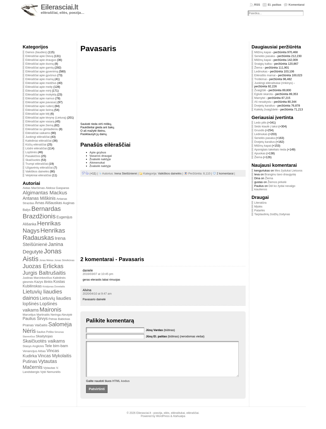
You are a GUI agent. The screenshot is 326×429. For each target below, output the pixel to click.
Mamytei (259, 98)
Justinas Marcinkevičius (37, 277)
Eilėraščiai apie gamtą (39, 67)
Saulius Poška (45, 332)
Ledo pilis (260, 122)
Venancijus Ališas (34, 351)
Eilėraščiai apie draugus (40, 60)
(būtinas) (160, 330)
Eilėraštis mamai (265, 75)
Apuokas (260, 153)
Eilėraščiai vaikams (37, 133)
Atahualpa (179, 422)
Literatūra (260, 202)
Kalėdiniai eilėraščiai (38, 140)
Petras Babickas (59, 319)
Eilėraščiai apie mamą (39, 79)
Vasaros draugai (100, 155)
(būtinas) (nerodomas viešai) (175, 336)
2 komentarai (225, 173)
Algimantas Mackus (45, 192)
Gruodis (259, 130)
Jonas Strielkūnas (64, 260)
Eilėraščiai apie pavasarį (41, 102)
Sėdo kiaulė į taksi (266, 126)
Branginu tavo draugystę (280, 174)
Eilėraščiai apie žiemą (39, 125)
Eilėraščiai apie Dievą (39, 56)
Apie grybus (97, 152)
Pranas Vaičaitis (35, 325)
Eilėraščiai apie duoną (39, 63)
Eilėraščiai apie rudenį (39, 106)
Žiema (258, 67)
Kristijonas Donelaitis (54, 286)
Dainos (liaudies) (36, 52)
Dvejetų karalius (264, 105)
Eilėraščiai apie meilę (39, 86)
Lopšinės (31, 152)
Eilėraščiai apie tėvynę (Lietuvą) (45, 117)
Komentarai (296, 4)
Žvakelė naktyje (100, 159)
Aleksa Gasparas (57, 188)
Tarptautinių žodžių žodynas (272, 214)
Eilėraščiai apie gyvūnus (40, 75)
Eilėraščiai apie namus (39, 98)
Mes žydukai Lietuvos (288, 170)
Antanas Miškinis (39, 198)
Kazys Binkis (43, 282)
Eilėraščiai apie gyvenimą (41, 71)
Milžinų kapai (262, 52)
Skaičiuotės (32, 160)
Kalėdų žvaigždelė (266, 109)
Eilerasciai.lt (59, 7)
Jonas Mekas (46, 260)
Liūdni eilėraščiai (36, 148)
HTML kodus (121, 387)
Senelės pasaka (264, 56)
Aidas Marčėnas (34, 188)
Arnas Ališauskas (48, 203)
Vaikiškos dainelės (37, 171)
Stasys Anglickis (33, 346)
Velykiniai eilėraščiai (38, 175)
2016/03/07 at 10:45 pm (98, 274)
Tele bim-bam (56, 346)
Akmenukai (97, 162)
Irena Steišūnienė (125, 173)
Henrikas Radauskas (44, 234)
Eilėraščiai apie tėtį (37, 113)
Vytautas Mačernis (40, 364)
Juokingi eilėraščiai (37, 136)
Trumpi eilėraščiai (36, 163)
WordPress (163, 422)
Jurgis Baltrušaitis (44, 273)
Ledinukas (260, 71)
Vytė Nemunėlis (50, 372)
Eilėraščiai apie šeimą (39, 110)
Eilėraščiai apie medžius (40, 83)
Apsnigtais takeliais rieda (270, 149)
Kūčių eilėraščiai (35, 144)
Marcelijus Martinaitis (36, 314)
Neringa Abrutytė (61, 314)
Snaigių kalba (263, 63)
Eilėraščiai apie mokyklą (40, 94)
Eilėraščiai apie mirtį (38, 90)
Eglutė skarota (263, 94)
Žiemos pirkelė (277, 182)
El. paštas (274, 4)
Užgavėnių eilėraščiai (39, 167)
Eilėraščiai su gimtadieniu (41, 129)
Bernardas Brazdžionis (42, 212)
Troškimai (260, 79)
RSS (257, 4)
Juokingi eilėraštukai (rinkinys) (273, 83)
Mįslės (258, 206)
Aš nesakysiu (262, 101)
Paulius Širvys (35, 318)
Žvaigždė (260, 90)
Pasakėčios (32, 156)
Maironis (50, 309)
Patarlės (259, 210)
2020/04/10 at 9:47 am (97, 293)
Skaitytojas (44, 336)
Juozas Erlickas (43, 266)
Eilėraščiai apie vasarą (39, 121)
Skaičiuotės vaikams (44, 340)
